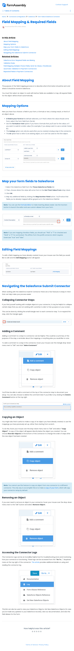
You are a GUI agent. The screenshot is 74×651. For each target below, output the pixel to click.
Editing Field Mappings (11, 50)
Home (4, 17)
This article (35, 562)
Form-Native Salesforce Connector (49, 17)
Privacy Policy (44, 645)
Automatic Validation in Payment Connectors (20, 69)
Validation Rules (9, 63)
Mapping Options (10, 44)
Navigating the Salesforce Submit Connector (20, 53)
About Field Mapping (11, 41)
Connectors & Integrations (17, 17)
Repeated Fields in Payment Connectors (18, 72)
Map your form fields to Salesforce (16, 47)
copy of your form (52, 488)
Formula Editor (26, 205)
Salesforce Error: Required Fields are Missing (19, 60)
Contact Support (62, 5)
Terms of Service (32, 645)
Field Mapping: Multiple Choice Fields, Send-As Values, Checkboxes (27, 66)
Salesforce (31, 17)
